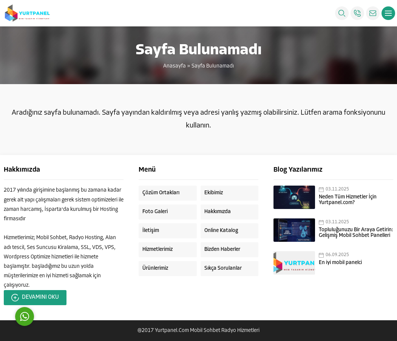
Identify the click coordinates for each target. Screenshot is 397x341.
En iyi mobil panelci (340, 263)
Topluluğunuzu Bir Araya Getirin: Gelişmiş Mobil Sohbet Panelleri (356, 232)
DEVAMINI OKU (35, 297)
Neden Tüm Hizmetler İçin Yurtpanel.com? (348, 200)
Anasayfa (174, 66)
